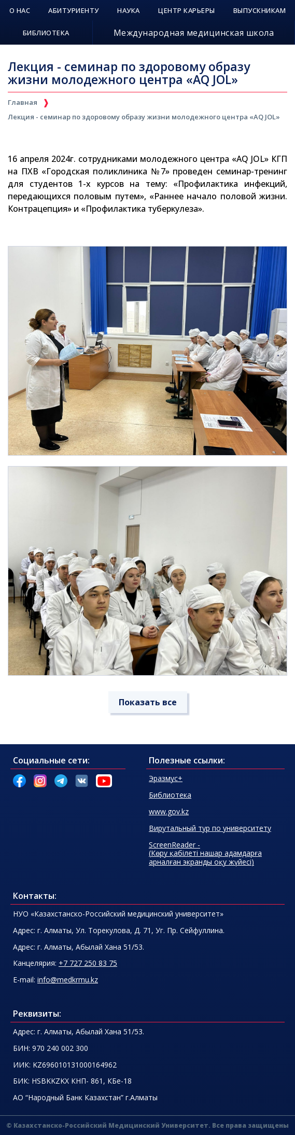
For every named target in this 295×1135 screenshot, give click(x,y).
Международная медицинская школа (194, 32)
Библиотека (170, 795)
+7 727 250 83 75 (88, 963)
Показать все (148, 702)
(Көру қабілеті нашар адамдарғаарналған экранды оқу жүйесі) (205, 853)
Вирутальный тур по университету (210, 828)
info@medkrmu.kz (67, 979)
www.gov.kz (169, 811)
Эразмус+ (165, 778)
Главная (22, 102)
